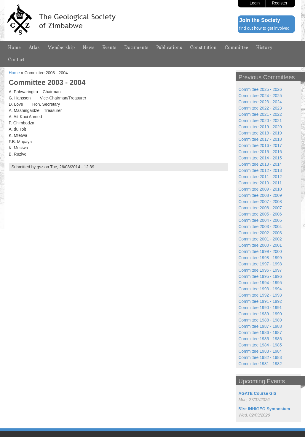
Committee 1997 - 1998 (260, 264)
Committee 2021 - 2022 (260, 114)
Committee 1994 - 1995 (260, 282)
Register (279, 3)
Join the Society (259, 20)
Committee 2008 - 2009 (260, 195)
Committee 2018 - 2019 (260, 133)
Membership (61, 48)
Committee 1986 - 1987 (260, 332)
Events (109, 48)
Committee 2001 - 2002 (260, 239)
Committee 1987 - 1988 (260, 326)
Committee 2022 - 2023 (260, 108)
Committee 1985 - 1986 (260, 338)
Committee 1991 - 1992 (260, 301)
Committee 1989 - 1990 (260, 313)
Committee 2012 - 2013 (260, 170)
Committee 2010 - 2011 (260, 182)
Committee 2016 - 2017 (260, 145)
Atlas (34, 48)
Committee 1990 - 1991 (260, 307)
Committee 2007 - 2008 (260, 201)
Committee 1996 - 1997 (260, 270)
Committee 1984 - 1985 (260, 345)
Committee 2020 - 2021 (260, 120)
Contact (16, 60)
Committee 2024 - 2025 (260, 95)
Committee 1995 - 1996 (260, 276)
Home (14, 48)
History (264, 48)
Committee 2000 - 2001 (260, 245)
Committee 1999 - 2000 (260, 251)
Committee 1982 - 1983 (260, 357)
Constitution (203, 48)
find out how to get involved (264, 28)
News (88, 48)
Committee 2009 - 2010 (260, 189)
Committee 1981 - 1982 (260, 363)
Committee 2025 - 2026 (260, 89)
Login (255, 3)
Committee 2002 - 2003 (260, 232)
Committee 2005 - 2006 (260, 214)
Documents (136, 48)
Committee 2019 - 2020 (260, 126)
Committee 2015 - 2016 (260, 151)
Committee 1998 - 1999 (260, 257)
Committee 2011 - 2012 (260, 176)
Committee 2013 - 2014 (260, 164)
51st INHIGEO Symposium (264, 408)
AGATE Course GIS (258, 393)
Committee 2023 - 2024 (260, 101)
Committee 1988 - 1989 (260, 320)
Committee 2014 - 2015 (260, 158)
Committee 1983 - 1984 (260, 351)
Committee (236, 48)
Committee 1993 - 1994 (260, 288)
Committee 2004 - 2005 (260, 220)
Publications (169, 48)
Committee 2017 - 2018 (260, 139)
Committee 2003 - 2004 (260, 226)
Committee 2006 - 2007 (260, 207)
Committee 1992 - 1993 (260, 295)
